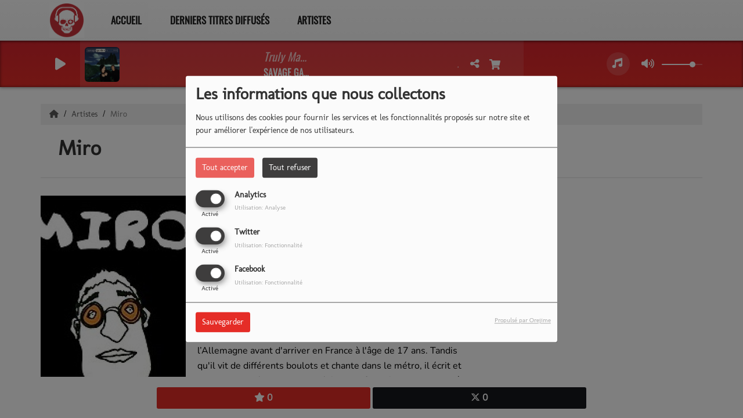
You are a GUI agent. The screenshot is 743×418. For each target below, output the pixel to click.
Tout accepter (225, 167)
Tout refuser (290, 167)
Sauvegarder (223, 322)
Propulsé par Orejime (523, 320)
